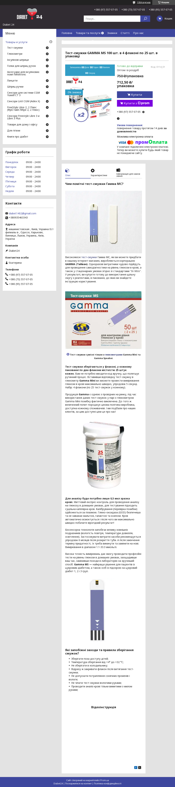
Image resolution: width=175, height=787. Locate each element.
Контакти (155, 41)
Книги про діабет (17, 136)
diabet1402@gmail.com (22, 213)
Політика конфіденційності (107, 783)
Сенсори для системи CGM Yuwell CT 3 (23, 94)
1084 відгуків (144, 2)
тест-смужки (89, 257)
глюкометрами (113, 354)
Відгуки (67, 49)
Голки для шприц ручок (21, 66)
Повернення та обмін (106, 41)
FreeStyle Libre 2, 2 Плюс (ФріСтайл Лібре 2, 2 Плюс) (23, 108)
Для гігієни (13, 130)
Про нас (138, 33)
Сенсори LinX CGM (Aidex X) (23, 101)
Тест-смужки (15, 47)
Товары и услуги (16, 42)
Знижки (112, 33)
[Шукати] (145, 19)
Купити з (136, 103)
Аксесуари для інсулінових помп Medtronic (23, 73)
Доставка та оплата (75, 41)
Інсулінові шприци (18, 60)
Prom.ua (104, 780)
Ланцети (12, 80)
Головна (67, 33)
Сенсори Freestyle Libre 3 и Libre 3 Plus (23, 117)
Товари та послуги (88, 33)
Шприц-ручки (15, 86)
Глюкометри (14, 54)
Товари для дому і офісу (22, 124)
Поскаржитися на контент (78, 783)
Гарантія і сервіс (134, 41)
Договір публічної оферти (93, 49)
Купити (136, 95)
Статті (125, 33)
